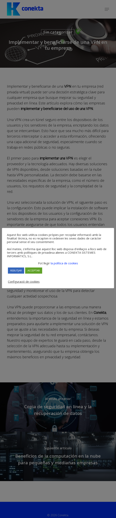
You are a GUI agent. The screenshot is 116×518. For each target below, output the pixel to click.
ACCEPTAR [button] (34, 270)
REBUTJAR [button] (16, 270)
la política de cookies (64, 263)
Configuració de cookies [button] (24, 281)
